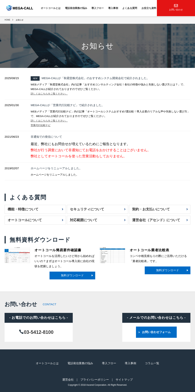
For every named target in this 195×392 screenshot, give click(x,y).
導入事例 (113, 8)
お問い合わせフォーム (156, 331)
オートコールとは (51, 8)
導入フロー (97, 8)
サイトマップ (124, 378)
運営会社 (68, 378)
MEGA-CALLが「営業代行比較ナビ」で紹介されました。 (67, 105)
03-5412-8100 (39, 331)
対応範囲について (83, 219)
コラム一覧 (152, 362)
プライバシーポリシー (94, 378)
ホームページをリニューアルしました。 (56, 167)
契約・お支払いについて (151, 209)
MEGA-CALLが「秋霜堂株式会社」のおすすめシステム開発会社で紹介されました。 (90, 78)
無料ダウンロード (72, 275)
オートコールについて (25, 219)
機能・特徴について (23, 209)
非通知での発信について (46, 136)
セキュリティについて (87, 209)
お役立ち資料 (148, 8)
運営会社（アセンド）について (156, 219)
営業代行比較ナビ (41, 125)
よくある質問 (129, 8)
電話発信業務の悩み (76, 8)
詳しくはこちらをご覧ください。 (51, 93)
